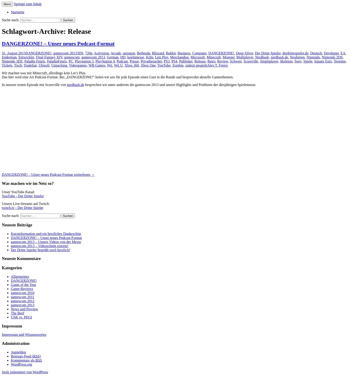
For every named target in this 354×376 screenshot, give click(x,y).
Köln (149, 57)
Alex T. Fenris (217, 65)
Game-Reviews (22, 289)
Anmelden (18, 352)
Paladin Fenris (34, 61)
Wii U (118, 65)
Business (184, 53)
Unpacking (59, 65)
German (113, 57)
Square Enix (323, 61)
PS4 (174, 61)
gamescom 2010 (22, 293)
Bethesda (143, 53)
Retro (211, 61)
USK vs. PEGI (21, 317)
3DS (80, 53)
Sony (298, 61)
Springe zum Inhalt (28, 4)
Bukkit (171, 53)
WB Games (96, 65)
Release (200, 61)
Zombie (178, 65)
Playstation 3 (84, 61)
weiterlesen (48, 174)
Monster (229, 57)
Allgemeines (20, 277)
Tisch (18, 65)
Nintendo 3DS (12, 61)
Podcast (122, 61)
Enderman (9, 57)
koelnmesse (135, 57)
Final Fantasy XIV (49, 57)
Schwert (236, 61)
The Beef (17, 313)
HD (123, 57)
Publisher (186, 61)
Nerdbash (262, 57)
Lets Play (161, 57)
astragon (129, 53)
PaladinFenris (57, 61)
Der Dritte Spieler (268, 53)
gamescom (71, 57)
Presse (134, 61)
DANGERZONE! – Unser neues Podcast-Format (58, 43)
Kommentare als (26, 360)
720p (88, 53)
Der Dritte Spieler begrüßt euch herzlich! (40, 250)
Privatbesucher (151, 61)
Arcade (116, 53)
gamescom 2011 (22, 297)
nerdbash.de (279, 57)
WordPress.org (21, 364)
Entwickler (26, 57)
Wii (109, 65)
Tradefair (30, 65)
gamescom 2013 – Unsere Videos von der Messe (46, 242)
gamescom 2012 (22, 301)
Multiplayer (244, 57)
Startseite (17, 12)
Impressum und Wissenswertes (24, 335)
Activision (101, 53)
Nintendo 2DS (332, 57)
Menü (7, 4)
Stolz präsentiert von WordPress (25, 372)
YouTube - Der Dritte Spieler (23, 196)
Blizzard (158, 53)
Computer (199, 53)
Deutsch (316, 53)
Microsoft (198, 57)
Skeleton (286, 61)
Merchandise (179, 57)
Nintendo (313, 57)
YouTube (163, 65)
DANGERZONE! (38, 53)
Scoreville (251, 61)
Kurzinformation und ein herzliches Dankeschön (46, 234)
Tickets (7, 65)
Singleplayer (269, 61)
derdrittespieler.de (295, 53)
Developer (331, 53)
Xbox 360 (132, 65)
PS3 (167, 61)
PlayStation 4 (105, 61)
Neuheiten (297, 57)
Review (222, 61)
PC (71, 61)
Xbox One (148, 65)
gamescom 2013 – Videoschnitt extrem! (39, 246)
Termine (340, 61)
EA (342, 53)
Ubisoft (44, 65)
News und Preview (24, 309)
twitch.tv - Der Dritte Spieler (22, 208)
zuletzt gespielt (196, 65)
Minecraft (214, 57)
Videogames (78, 65)
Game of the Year (23, 285)
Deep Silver (244, 53)
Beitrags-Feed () (26, 356)
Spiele (307, 61)
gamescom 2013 (65, 53)
